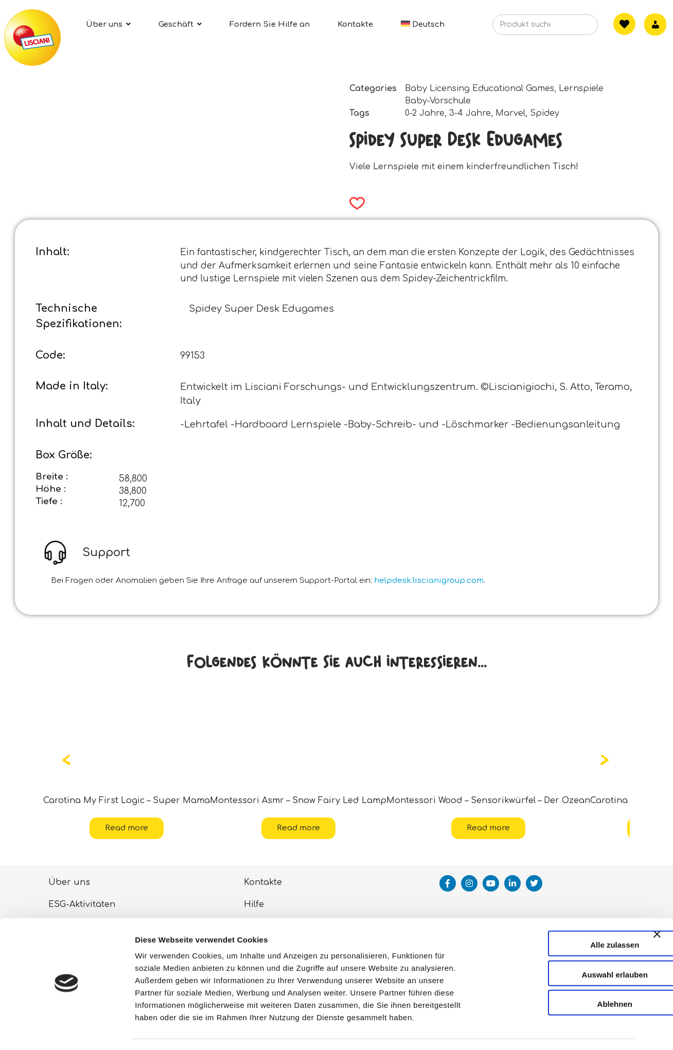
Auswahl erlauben (561, 945)
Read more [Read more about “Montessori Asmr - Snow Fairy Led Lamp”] (298, 828)
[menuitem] (423, 24)
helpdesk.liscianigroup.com (429, 580)
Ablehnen (560, 974)
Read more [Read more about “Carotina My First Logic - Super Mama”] (126, 828)
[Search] (574, 28)
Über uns (69, 882)
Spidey (544, 113)
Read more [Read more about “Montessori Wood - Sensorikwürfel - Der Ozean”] (488, 828)
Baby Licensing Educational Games (479, 88)
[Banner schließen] (657, 914)
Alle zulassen (560, 915)
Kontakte (263, 882)
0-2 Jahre (425, 113)
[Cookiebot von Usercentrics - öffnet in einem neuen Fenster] (67, 1030)
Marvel (510, 113)
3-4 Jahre (470, 113)
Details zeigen (547, 1029)
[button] (353, 203)
